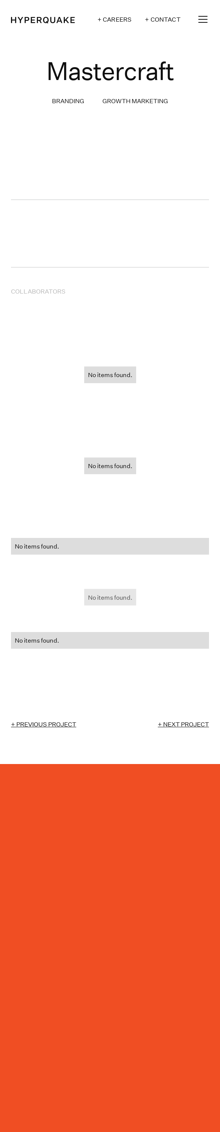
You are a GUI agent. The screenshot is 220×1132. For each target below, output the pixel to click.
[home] (43, 19)
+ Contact (162, 19)
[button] (201, 19)
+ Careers (114, 19)
